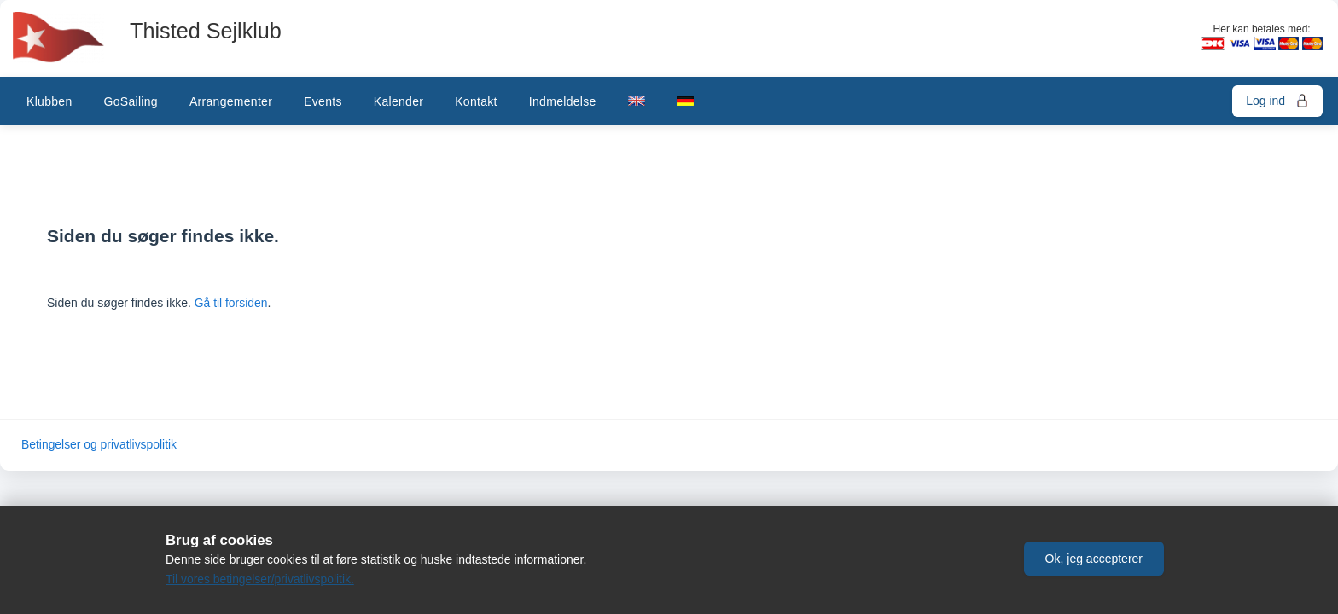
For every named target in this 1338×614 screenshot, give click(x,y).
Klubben (49, 101)
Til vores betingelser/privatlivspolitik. (261, 579)
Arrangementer (230, 101)
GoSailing (130, 101)
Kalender (398, 101)
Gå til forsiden (231, 303)
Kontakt (476, 101)
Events (323, 101)
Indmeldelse (562, 101)
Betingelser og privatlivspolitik (99, 445)
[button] (1094, 557)
